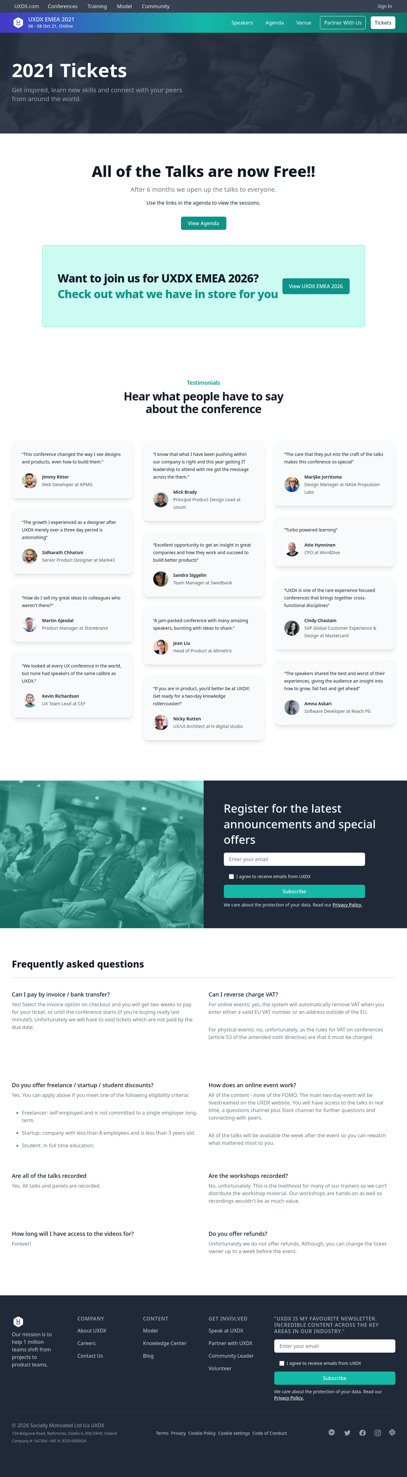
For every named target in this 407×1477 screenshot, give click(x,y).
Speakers (242, 22)
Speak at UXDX (226, 1330)
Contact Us (90, 1355)
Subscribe (294, 891)
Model (124, 6)
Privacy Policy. (347, 905)
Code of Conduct (270, 1433)
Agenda (274, 22)
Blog (148, 1355)
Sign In (385, 6)
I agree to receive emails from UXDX (273, 876)
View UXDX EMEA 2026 (316, 286)
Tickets (383, 22)
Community (156, 6)
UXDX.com (27, 6)
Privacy (178, 1433)
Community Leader (231, 1355)
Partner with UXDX (231, 1343)
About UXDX (92, 1330)
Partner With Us (343, 22)
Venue (303, 22)
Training (97, 6)
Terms (162, 1433)
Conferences (62, 6)
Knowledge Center (165, 1343)
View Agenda (203, 223)
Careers (87, 1343)
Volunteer (220, 1368)
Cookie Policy (202, 1433)
